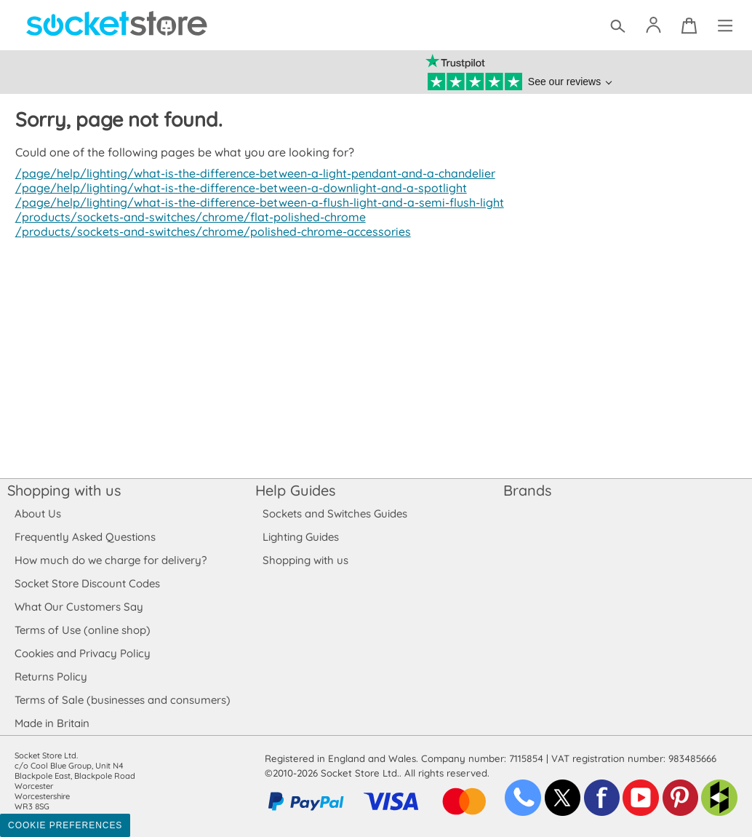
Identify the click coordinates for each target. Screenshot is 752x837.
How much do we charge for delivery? (110, 560)
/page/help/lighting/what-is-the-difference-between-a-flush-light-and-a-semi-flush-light (254, 202)
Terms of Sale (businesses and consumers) (122, 700)
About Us (37, 513)
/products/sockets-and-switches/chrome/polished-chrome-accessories (208, 231)
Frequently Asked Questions (85, 537)
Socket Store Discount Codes (87, 583)
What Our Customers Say (79, 607)
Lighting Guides (301, 537)
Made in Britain (52, 723)
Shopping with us (64, 490)
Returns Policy (50, 676)
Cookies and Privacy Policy (82, 653)
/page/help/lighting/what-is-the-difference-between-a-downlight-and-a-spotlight (236, 188)
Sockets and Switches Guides (335, 513)
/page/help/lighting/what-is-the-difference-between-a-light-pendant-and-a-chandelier (251, 173)
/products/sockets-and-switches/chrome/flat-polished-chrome (186, 217)
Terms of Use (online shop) (82, 630)
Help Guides (295, 490)
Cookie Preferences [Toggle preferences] (65, 825)
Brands (527, 490)
